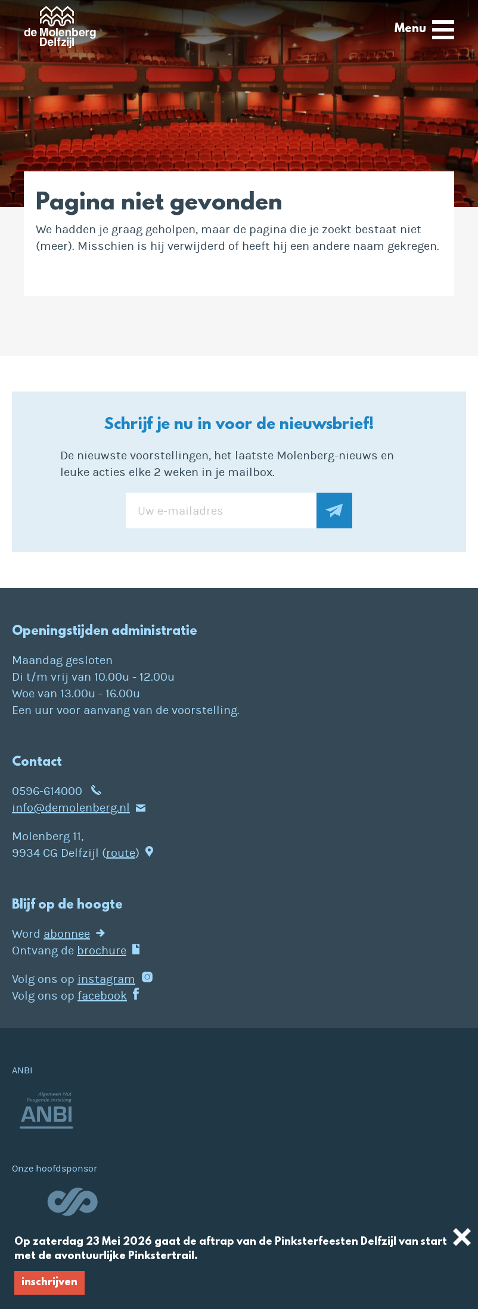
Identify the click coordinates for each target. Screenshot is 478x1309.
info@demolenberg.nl (71, 808)
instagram (106, 979)
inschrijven (49, 1283)
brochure (101, 950)
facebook (102, 996)
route (120, 853)
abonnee (67, 934)
